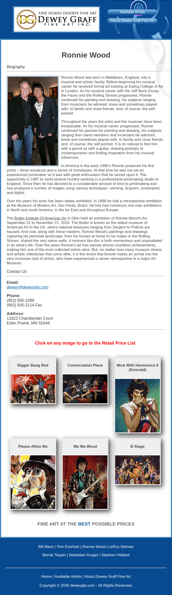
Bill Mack (46, 547)
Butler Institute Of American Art (40, 218)
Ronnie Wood (93, 547)
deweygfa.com (82, 585)
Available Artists (132, 12)
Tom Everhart (68, 547)
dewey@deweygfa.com (27, 287)
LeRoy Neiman (121, 547)
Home (46, 576)
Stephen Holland (115, 555)
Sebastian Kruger (83, 555)
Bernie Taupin (54, 555)
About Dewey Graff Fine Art (132, 21)
